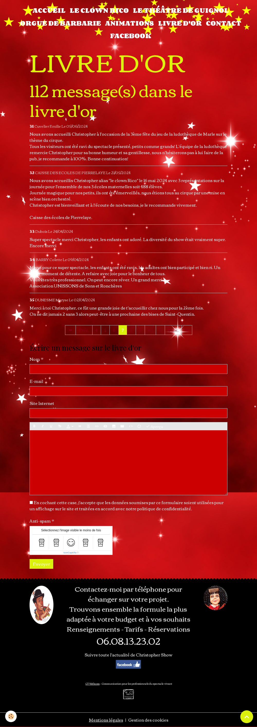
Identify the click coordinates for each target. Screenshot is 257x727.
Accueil (49, 10)
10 (150, 330)
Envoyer (41, 564)
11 (160, 330)
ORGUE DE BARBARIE (60, 23)
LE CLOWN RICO (99, 10)
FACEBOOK (130, 35)
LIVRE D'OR (180, 23)
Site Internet (42, 403)
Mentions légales (106, 720)
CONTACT (223, 23)
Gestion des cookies (148, 720)
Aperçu (154, 426)
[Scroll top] (246, 716)
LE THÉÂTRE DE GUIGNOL (181, 10)
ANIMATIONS (129, 23)
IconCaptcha (70, 552)
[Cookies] (11, 716)
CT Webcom (93, 683)
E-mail (36, 381)
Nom (35, 359)
